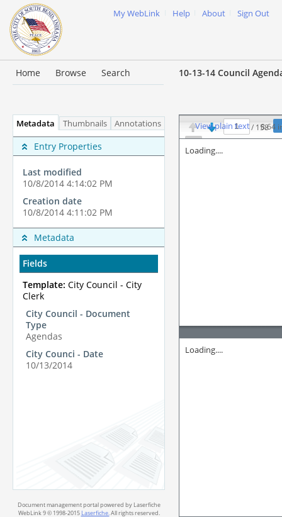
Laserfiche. (95, 513)
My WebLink (136, 13)
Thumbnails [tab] (85, 123)
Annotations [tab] (141, 123)
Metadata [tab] (32, 123)
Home (28, 73)
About (213, 13)
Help (181, 13)
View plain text (222, 126)
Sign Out (253, 13)
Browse (70, 73)
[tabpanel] (89, 310)
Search (115, 73)
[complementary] (88, 178)
